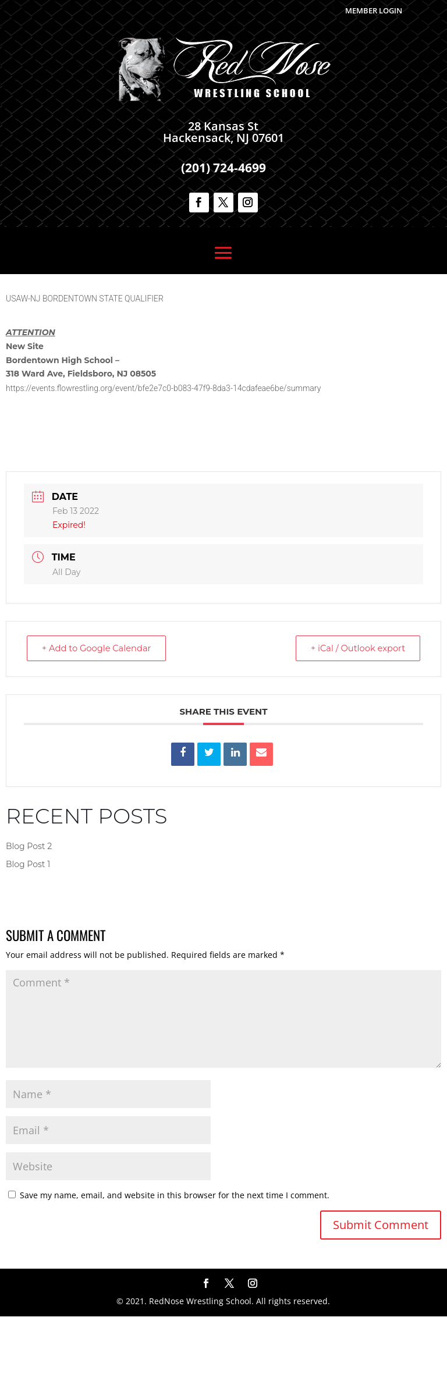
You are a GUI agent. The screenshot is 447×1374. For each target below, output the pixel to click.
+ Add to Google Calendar (99, 705)
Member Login (373, 10)
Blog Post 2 (29, 904)
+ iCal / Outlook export (355, 705)
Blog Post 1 (28, 922)
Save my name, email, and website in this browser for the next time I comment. (174, 1252)
